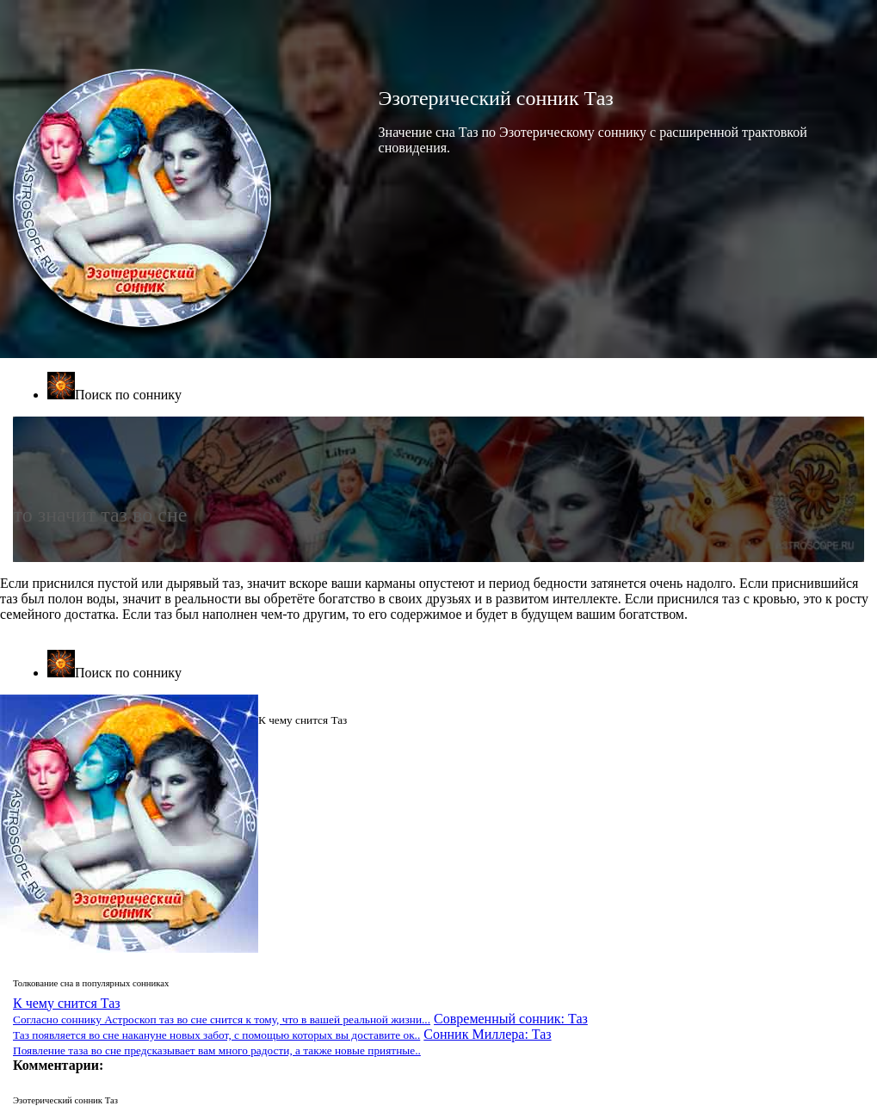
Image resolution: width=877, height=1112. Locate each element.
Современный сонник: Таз (300, 1026)
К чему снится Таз (221, 1011)
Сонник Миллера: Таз (282, 1042)
